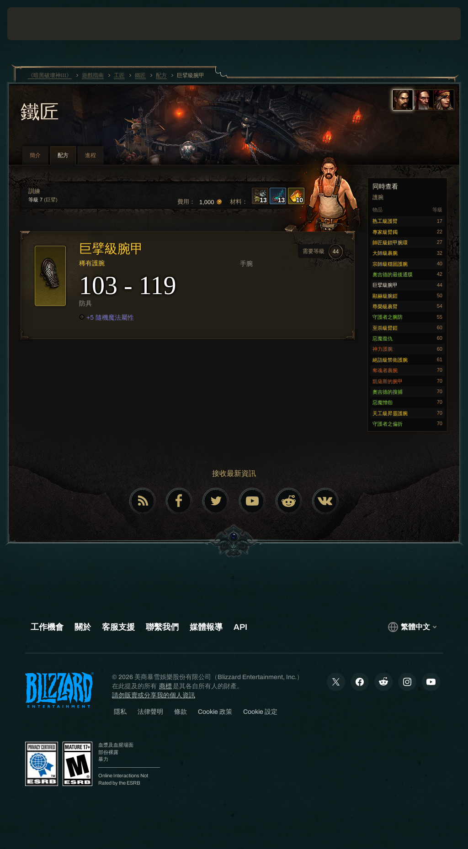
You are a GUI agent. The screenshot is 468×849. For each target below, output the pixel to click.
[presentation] (34, 23)
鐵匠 (40, 112)
